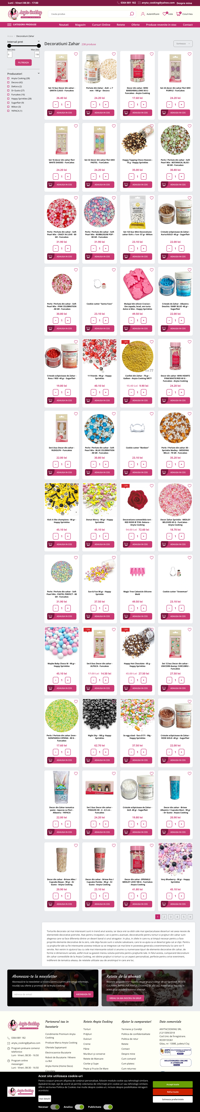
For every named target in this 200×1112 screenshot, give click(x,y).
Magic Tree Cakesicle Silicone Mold (137, 593)
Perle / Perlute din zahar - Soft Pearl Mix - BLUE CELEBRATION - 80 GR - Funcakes (99, 450)
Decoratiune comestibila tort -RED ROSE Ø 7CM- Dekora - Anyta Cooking (137, 522)
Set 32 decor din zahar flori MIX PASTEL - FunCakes (99, 161)
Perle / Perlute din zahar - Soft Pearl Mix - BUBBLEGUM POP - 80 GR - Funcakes (99, 234)
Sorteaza (183, 43)
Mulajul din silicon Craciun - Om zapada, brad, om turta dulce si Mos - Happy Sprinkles (137, 306)
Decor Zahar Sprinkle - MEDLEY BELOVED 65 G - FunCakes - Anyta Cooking (175, 522)
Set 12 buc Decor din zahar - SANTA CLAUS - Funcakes (61, 89)
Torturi (87, 1029)
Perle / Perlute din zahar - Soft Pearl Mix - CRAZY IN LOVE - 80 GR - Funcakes (61, 234)
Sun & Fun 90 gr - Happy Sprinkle (99, 593)
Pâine (86, 1048)
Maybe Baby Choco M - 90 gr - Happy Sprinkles (62, 664)
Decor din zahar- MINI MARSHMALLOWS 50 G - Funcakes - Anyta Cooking (137, 91)
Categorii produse (24, 25)
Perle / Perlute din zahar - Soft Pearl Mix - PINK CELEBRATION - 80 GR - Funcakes (61, 306)
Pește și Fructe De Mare (95, 1068)
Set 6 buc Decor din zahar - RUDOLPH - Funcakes (62, 449)
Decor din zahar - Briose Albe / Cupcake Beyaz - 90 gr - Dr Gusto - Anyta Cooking (61, 882)
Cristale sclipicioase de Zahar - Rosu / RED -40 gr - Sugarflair (61, 377)
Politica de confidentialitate (135, 1034)
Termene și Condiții (131, 1029)
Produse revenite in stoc (161, 24)
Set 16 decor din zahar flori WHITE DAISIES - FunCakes (62, 161)
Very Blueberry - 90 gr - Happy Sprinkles (175, 880)
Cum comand (128, 1058)
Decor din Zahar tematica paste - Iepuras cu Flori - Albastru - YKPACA (61, 810)
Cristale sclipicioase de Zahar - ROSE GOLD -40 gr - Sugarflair (175, 736)
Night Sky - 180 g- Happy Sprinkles (99, 736)
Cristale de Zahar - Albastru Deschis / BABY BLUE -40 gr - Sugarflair (175, 306)
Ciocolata (50, 1071)
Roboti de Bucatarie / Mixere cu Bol (60, 1059)
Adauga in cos (60, 112)
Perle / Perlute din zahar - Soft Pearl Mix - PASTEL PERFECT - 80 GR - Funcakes (62, 594)
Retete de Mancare (93, 1058)
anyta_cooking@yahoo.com (23, 1043)
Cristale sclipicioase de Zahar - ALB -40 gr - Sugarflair (137, 808)
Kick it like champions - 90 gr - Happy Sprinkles (61, 521)
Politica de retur (129, 1039)
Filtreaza (23, 62)
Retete (121, 24)
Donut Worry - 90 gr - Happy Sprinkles (99, 521)
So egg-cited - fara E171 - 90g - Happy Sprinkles (137, 736)
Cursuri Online (101, 24)
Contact (188, 24)
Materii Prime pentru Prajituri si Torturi (61, 1077)
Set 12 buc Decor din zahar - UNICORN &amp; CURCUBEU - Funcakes (175, 666)
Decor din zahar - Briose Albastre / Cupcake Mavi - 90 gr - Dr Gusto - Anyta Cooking (175, 810)
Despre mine (128, 1053)
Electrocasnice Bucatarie (58, 1052)
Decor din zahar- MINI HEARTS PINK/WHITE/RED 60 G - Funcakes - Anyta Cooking (175, 378)
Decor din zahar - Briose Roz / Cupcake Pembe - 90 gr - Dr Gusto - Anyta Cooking (99, 882)
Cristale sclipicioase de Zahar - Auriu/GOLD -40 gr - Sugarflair (175, 233)
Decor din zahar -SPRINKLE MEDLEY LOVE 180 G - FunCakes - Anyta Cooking (137, 882)
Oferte (136, 24)
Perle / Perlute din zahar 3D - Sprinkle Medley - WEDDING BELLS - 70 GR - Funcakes (175, 450)
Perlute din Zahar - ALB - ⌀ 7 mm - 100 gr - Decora (99, 89)
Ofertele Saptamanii (56, 1047)
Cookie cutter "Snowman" (175, 591)
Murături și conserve (94, 1053)
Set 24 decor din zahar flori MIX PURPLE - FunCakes (175, 89)
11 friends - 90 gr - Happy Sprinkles (100, 377)
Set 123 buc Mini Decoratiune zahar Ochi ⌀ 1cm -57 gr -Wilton (137, 233)
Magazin (80, 24)
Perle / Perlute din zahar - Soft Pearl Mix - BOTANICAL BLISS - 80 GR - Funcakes (175, 162)
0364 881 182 (16, 1037)
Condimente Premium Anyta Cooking (60, 1036)
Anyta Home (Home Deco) (59, 1066)
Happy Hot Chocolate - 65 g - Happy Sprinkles (137, 664)
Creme (86, 1044)
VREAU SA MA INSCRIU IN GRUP (125, 998)
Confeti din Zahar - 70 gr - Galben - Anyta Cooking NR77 (137, 377)
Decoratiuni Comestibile (58, 1093)
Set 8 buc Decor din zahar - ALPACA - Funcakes (100, 664)
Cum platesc (127, 1063)
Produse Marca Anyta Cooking (61, 1042)
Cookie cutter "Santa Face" (100, 303)
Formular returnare (131, 1073)
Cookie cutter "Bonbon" (137, 447)
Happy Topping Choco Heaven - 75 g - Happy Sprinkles (137, 161)
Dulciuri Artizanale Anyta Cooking (58, 1086)
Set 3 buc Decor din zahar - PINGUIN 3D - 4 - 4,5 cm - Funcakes (100, 810)
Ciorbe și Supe (91, 1063)
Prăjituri (87, 1034)
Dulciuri (87, 1039)
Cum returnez (128, 1068)
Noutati (64, 24)
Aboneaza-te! (83, 994)
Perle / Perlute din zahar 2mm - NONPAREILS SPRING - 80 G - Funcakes (62, 738)
